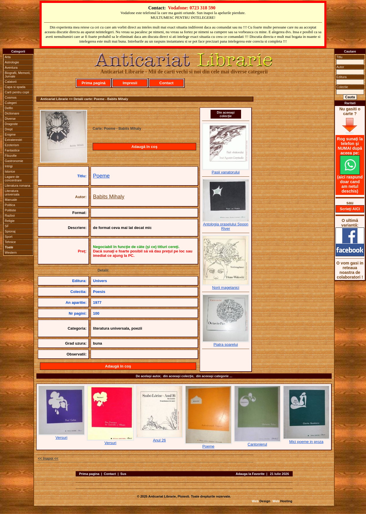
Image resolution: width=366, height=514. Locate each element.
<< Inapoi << (48, 458)
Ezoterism (12, 145)
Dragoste (11, 124)
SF (7, 226)
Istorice (10, 171)
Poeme (101, 176)
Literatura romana (17, 185)
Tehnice (10, 242)
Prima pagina (89, 474)
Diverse (10, 118)
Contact (166, 83)
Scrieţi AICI (350, 209)
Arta (8, 57)
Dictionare (12, 113)
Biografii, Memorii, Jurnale (17, 74)
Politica (10, 205)
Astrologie (12, 62)
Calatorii (10, 81)
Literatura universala (12, 192)
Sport (8, 236)
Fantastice (12, 150)
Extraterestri (13, 139)
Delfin (9, 108)
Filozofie (11, 155)
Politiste (10, 210)
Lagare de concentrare (13, 178)
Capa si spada (15, 87)
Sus (123, 474)
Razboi (10, 215)
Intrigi (9, 166)
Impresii (130, 83)
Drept (9, 129)
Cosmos (10, 97)
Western (11, 252)
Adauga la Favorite (250, 474)
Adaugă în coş (144, 146)
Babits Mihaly (108, 197)
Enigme (10, 134)
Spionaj (10, 231)
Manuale (11, 199)
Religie (10, 221)
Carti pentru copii (17, 92)
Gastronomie (14, 161)
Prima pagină (94, 83)
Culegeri (11, 103)
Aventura (11, 67)
